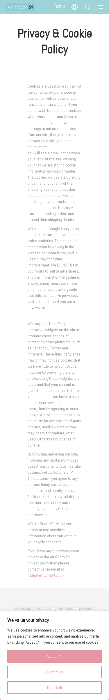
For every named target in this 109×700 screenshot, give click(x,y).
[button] (60, 7)
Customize (54, 672)
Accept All (54, 656)
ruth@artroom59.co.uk (46, 575)
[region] (54, 655)
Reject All (54, 687)
